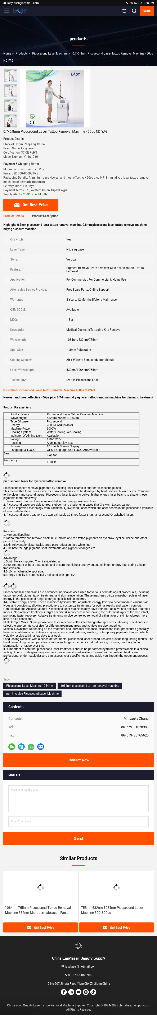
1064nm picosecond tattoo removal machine (89, 685)
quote (147, 10)
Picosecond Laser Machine (49, 53)
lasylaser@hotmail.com (21, 3)
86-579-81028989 (140, 3)
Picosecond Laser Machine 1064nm (29, 685)
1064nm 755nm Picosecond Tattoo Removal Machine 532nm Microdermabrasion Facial (38, 910)
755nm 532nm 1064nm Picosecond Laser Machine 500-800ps (112, 910)
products (22, 53)
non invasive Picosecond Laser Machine (32, 693)
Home (7, 53)
